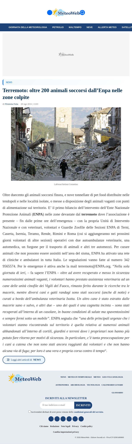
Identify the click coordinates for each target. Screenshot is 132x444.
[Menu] (49, 12)
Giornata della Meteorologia (28, 27)
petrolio (58, 27)
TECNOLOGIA (93, 385)
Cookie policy (87, 426)
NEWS (9, 82)
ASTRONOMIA (62, 385)
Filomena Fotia (11, 104)
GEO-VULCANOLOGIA (112, 377)
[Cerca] (82, 12)
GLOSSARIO (117, 393)
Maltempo (75, 27)
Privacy (75, 426)
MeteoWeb (85, 437)
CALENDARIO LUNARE (112, 385)
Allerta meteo (107, 27)
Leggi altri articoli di (24, 359)
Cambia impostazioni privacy (66, 432)
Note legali (65, 426)
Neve (90, 27)
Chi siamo (44, 426)
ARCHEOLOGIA (77, 385)
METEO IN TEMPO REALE (80, 377)
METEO (97, 377)
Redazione (54, 426)
